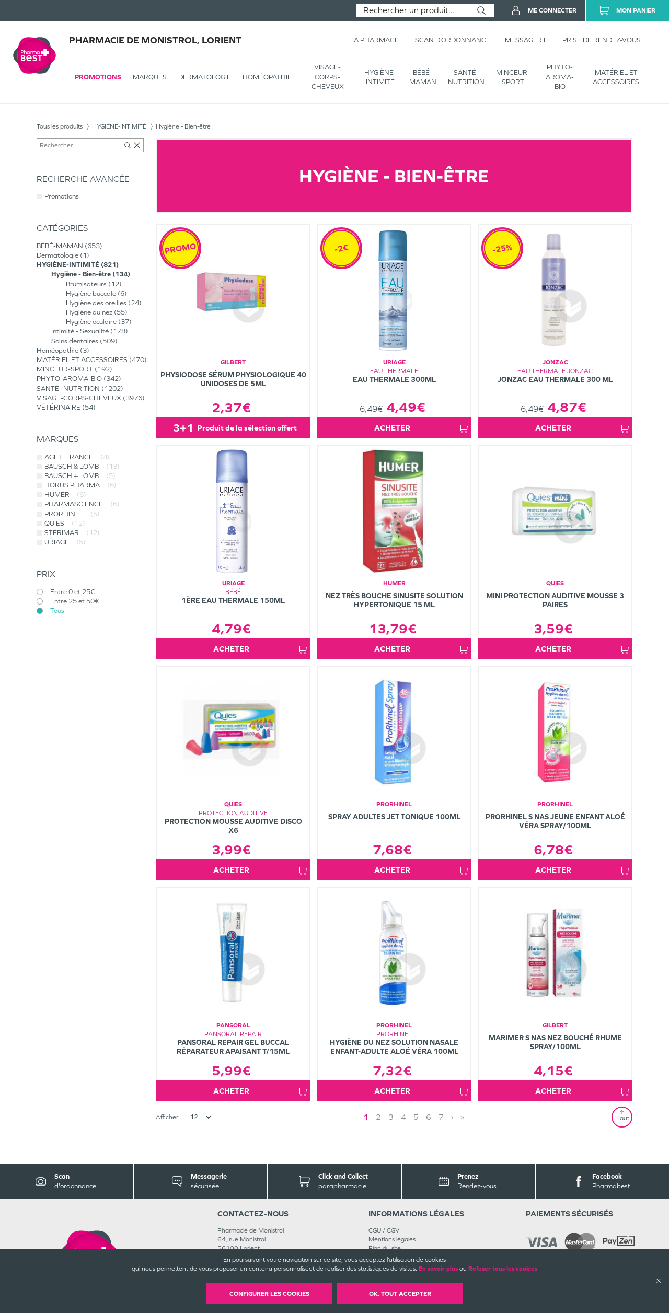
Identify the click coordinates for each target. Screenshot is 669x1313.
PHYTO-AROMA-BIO (560, 76)
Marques (150, 77)
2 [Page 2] (378, 1116)
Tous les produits (60, 126)
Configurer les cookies (269, 1293)
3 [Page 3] (391, 1116)
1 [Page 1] (365, 1116)
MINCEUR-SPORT (513, 77)
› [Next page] (452, 1116)
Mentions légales (392, 1239)
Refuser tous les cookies (502, 1268)
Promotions (98, 77)
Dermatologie (204, 77)
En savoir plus (438, 1268)
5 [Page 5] (416, 1116)
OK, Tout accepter (400, 1293)
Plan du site (384, 1248)
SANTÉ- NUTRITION (466, 77)
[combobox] (412, 10)
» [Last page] (462, 1116)
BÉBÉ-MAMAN (422, 77)
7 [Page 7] (441, 1116)
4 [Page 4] (403, 1116)
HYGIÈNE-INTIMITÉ (380, 77)
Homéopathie (267, 77)
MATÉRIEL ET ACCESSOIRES (616, 77)
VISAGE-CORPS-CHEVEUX (328, 76)
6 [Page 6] (428, 1116)
